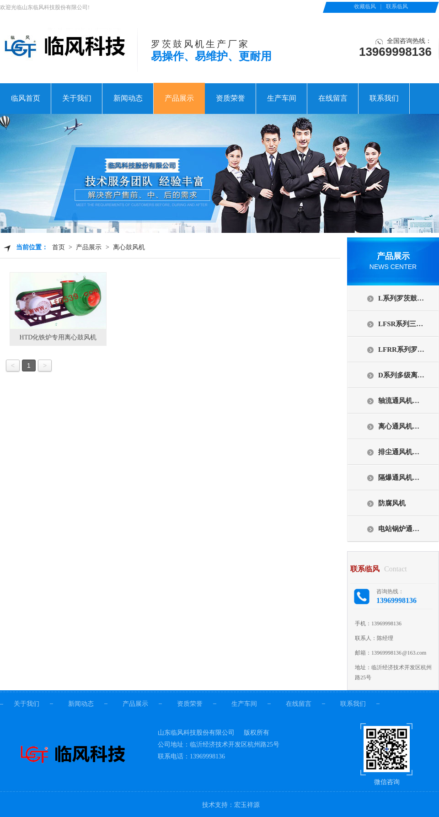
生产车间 (281, 98)
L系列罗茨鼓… (401, 298)
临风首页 (25, 98)
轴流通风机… (398, 400)
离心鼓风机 (129, 247)
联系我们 (384, 98)
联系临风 (397, 6)
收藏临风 (365, 6)
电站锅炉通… (398, 528)
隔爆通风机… (398, 477)
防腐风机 (392, 503)
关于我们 (76, 98)
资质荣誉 (230, 98)
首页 (58, 247)
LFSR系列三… (400, 324)
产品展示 (179, 98)
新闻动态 (128, 98)
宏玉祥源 (247, 804)
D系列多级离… (401, 375)
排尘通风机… (398, 452)
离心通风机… (398, 426)
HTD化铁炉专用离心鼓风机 (58, 337)
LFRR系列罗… (401, 349)
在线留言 (333, 98)
